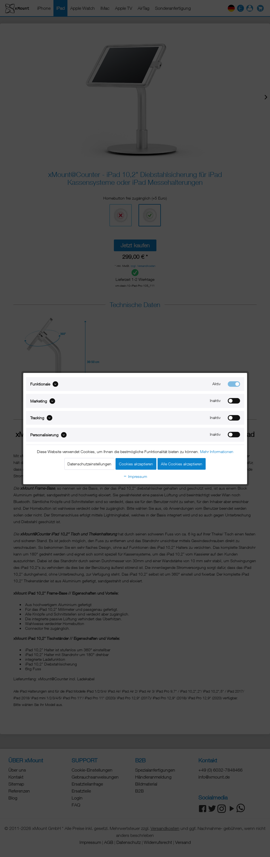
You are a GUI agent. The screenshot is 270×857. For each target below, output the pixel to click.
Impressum (135, 476)
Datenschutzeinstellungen (89, 463)
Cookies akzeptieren (136, 463)
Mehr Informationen (216, 451)
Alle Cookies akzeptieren (181, 463)
